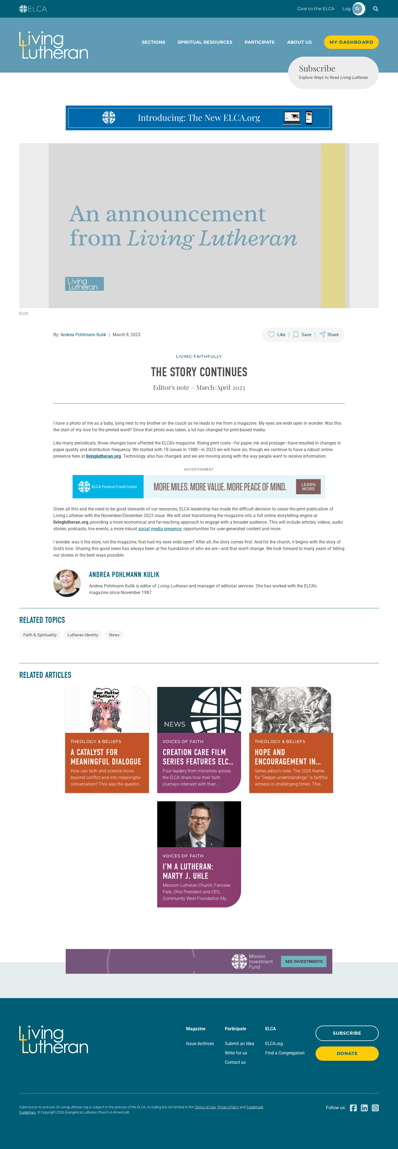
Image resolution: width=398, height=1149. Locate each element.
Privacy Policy (228, 1107)
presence (172, 528)
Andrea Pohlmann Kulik (83, 334)
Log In (349, 8)
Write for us (236, 1053)
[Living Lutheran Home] (53, 45)
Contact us (235, 1062)
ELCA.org (274, 1043)
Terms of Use (205, 1107)
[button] (376, 9)
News (114, 634)
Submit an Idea (239, 1043)
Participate (260, 42)
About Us (299, 42)
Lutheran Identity (83, 634)
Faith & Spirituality (40, 634)
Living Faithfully (199, 356)
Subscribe (347, 1033)
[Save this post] (302, 335)
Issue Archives (200, 1043)
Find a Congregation (285, 1053)
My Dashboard (351, 42)
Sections (153, 42)
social (144, 528)
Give (315, 8)
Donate (347, 1053)
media (157, 528)
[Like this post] (276, 335)
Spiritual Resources (205, 42)
